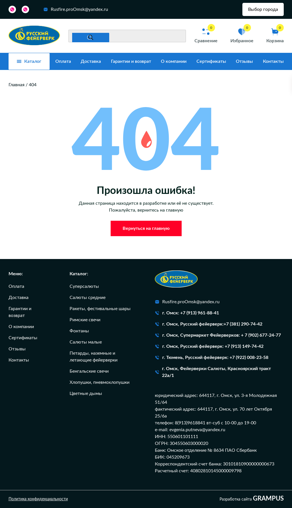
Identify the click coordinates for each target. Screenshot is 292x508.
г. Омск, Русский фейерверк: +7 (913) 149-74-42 (209, 346)
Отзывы (244, 61)
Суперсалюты (84, 286)
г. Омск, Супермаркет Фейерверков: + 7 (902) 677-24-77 (218, 335)
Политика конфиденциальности (38, 499)
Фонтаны (79, 331)
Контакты (273, 61)
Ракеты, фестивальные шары (100, 308)
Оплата (63, 61)
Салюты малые (86, 342)
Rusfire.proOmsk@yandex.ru (75, 9)
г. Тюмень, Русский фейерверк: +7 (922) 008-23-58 (211, 357)
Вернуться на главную (146, 228)
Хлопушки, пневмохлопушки (99, 382)
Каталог (29, 61)
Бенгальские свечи (89, 371)
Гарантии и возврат (131, 61)
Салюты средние (88, 297)
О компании (173, 61)
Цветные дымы (86, 393)
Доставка (91, 61)
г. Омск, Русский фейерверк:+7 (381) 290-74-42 (208, 324)
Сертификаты (211, 61)
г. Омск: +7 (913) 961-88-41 (187, 313)
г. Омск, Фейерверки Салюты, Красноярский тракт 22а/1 (213, 372)
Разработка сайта (252, 499)
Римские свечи (85, 320)
